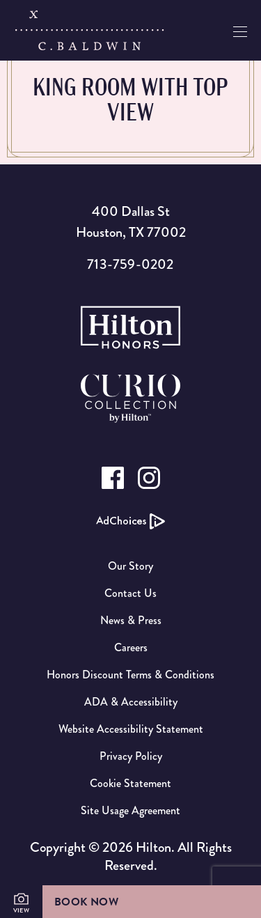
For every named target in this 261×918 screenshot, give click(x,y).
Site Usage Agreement (130, 810)
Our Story (130, 566)
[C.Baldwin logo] (89, 30)
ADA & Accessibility (130, 702)
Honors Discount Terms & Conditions (130, 675)
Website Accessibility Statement (130, 729)
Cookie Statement (130, 783)
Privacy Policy (131, 756)
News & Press (130, 620)
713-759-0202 (130, 264)
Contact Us (130, 593)
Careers (131, 647)
